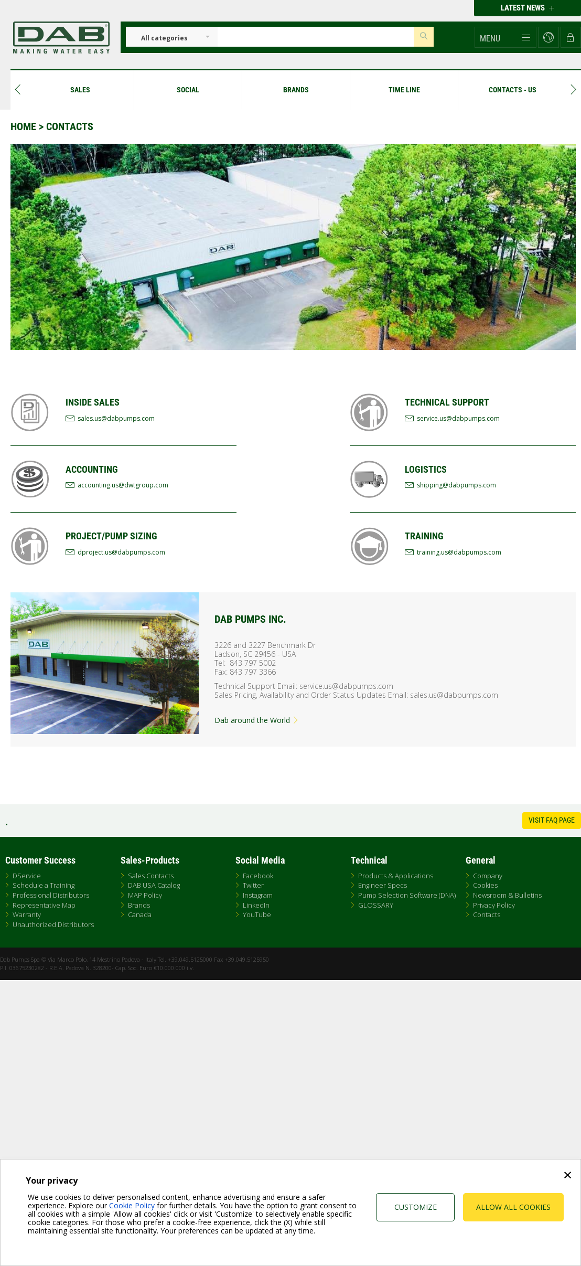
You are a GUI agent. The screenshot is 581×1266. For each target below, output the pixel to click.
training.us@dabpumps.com (459, 552)
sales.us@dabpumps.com (116, 418)
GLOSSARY (375, 905)
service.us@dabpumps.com (458, 418)
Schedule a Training (43, 885)
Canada (140, 914)
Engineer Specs (382, 885)
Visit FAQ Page (552, 820)
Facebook (258, 875)
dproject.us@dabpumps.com (121, 552)
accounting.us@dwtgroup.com (123, 485)
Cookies (485, 885)
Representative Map (44, 905)
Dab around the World (256, 720)
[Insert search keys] (316, 37)
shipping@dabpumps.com (456, 485)
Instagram (258, 895)
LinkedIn (256, 905)
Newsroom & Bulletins (507, 895)
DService (27, 875)
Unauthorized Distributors (53, 924)
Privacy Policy (494, 905)
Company (487, 875)
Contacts (486, 914)
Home (23, 126)
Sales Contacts (151, 875)
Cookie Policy (132, 1205)
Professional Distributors (51, 895)
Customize (415, 1207)
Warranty (27, 914)
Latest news (527, 8)
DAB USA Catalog (154, 885)
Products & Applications (395, 875)
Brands (139, 905)
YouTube (257, 914)
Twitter (253, 885)
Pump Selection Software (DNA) (407, 895)
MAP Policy (145, 895)
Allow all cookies (513, 1207)
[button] (505, 37)
